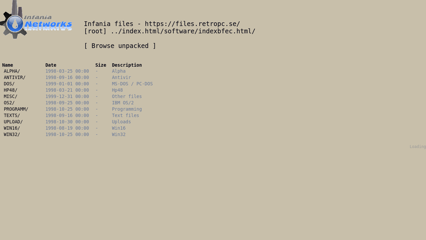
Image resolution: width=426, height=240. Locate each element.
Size (100, 65)
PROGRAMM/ (16, 109)
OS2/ (9, 102)
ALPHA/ (12, 71)
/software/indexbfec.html (206, 31)
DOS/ (9, 83)
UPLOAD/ (13, 121)
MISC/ (10, 96)
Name (7, 65)
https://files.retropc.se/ (192, 23)
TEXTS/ (12, 115)
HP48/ (10, 90)
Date (50, 65)
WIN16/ (12, 128)
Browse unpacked (120, 45)
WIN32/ (12, 134)
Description (127, 65)
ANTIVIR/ (14, 77)
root (95, 31)
